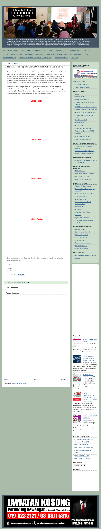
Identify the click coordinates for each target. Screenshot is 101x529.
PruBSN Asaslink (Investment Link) (86, 107)
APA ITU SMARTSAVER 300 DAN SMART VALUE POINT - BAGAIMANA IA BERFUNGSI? (90, 397)
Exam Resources (80, 199)
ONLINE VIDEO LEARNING (34, 54)
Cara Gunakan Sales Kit (82, 232)
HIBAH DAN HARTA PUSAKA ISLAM (34, 50)
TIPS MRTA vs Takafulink (83, 179)
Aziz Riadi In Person (81, 84)
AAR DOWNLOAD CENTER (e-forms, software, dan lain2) (89, 358)
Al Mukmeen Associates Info (84, 439)
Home (36, 379)
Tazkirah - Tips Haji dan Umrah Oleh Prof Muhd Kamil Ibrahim (35, 67)
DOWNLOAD (88, 50)
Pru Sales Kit (79, 209)
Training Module (80, 229)
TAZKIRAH (21, 275)
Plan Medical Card (81, 120)
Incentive (78, 215)
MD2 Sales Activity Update (83, 450)
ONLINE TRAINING (9, 58)
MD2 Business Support (82, 458)
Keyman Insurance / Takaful (84, 153)
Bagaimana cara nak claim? (84, 128)
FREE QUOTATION (61, 58)
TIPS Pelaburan (80, 171)
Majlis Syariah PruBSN (82, 99)
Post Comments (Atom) (19, 384)
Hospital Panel (79, 125)
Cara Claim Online (81, 237)
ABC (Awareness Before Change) (85, 255)
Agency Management (82, 248)
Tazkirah (77, 258)
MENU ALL (74, 58)
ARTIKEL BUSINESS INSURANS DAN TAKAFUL (35, 58)
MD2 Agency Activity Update (84, 447)
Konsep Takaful (80, 97)
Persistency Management (83, 243)
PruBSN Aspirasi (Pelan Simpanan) (86, 110)
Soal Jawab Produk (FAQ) (83, 136)
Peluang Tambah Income (83, 186)
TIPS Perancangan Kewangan (84, 174)
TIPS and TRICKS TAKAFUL (12, 54)
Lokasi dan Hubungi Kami (83, 139)
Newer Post (7, 379)
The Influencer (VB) (81, 246)
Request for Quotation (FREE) (84, 131)
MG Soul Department (81, 444)
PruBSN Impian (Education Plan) (85, 112)
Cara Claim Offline (81, 240)
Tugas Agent (79, 206)
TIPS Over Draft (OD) (82, 176)
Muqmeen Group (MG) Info (83, 442)
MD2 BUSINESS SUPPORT (79, 54)
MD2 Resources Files (82, 456)
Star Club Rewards (81, 196)
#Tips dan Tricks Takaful (82, 212)
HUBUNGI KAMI (75, 50)
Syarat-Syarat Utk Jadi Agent (84, 193)
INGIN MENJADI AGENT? (57, 50)
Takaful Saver (79, 123)
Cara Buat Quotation (81, 235)
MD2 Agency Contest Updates (84, 453)
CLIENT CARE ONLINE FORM (57, 54)
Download (78, 134)
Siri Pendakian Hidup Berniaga (84, 151)
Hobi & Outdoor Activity (82, 87)
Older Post (64, 379)
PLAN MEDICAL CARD (10, 50)
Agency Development (82, 217)
